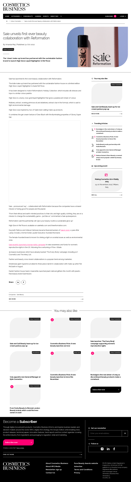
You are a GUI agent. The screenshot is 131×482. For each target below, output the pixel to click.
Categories (15, 16)
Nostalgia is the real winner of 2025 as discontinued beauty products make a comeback (109, 131)
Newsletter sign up (54, 470)
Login (122, 16)
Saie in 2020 (65, 230)
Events (46, 16)
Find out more (8, 454)
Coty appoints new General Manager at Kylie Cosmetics (108, 151)
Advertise (78, 466)
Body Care (77, 352)
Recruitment (36, 352)
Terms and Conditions (83, 470)
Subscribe (110, 16)
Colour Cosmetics (8, 49)
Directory (54, 16)
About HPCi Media (53, 466)
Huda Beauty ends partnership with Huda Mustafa (108, 145)
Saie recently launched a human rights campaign (27, 245)
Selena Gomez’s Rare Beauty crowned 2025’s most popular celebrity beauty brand (109, 157)
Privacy (77, 473)
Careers (38, 16)
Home (7, 16)
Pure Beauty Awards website (86, 463)
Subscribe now (99, 390)
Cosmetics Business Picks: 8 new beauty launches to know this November (107, 139)
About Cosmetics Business (57, 463)
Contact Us (50, 473)
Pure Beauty (28, 16)
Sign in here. (20, 448)
